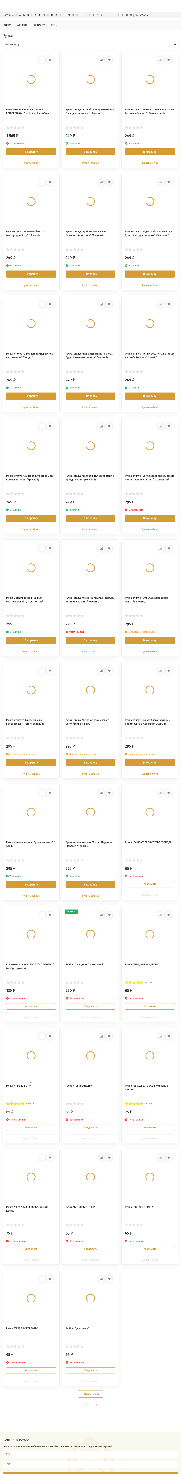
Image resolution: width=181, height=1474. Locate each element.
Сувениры (22, 24)
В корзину (31, 151)
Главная (7, 24)
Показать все (91, 1393)
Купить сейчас (31, 163)
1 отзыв (149, 982)
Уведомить (150, 883)
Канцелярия (39, 24)
